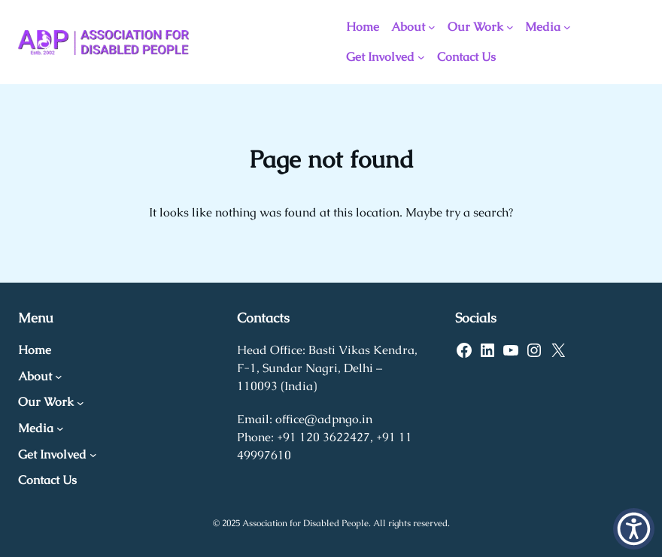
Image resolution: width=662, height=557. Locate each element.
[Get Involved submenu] (421, 57)
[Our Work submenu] (510, 27)
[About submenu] (432, 27)
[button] (633, 528)
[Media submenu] (567, 27)
